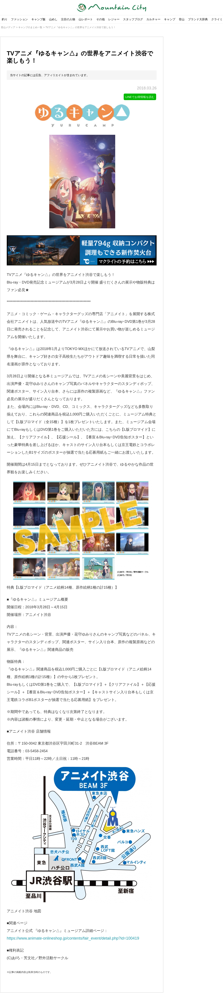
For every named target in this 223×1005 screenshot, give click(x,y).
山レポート (86, 19)
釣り (4, 19)
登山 (181, 19)
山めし (53, 19)
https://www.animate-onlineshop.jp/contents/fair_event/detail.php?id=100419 (73, 939)
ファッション (19, 19)
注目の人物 (68, 19)
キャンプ (169, 19)
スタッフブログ (133, 19)
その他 (100, 19)
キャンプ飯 (38, 19)
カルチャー (153, 19)
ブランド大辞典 (198, 19)
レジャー (114, 19)
